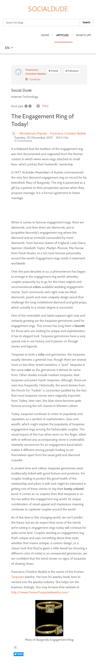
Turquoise (17, 577)
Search (86, 22)
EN (7, 48)
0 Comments (23, 141)
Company (32, 79)
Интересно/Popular (33, 133)
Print (45, 106)
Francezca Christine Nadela (68, 133)
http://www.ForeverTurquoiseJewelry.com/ (40, 592)
